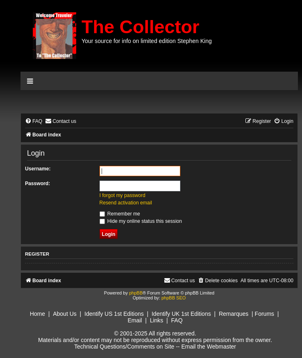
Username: (38, 169)
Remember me (120, 214)
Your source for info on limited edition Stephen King (147, 41)
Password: (37, 183)
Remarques (233, 313)
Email (134, 320)
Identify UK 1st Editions (181, 313)
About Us (65, 313)
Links (156, 320)
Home (37, 313)
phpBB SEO (173, 297)
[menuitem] (33, 121)
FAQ (177, 320)
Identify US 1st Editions (114, 313)
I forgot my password (122, 195)
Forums (264, 313)
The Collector (141, 26)
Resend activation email (126, 203)
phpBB (136, 292)
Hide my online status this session (141, 221)
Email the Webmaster (208, 346)
